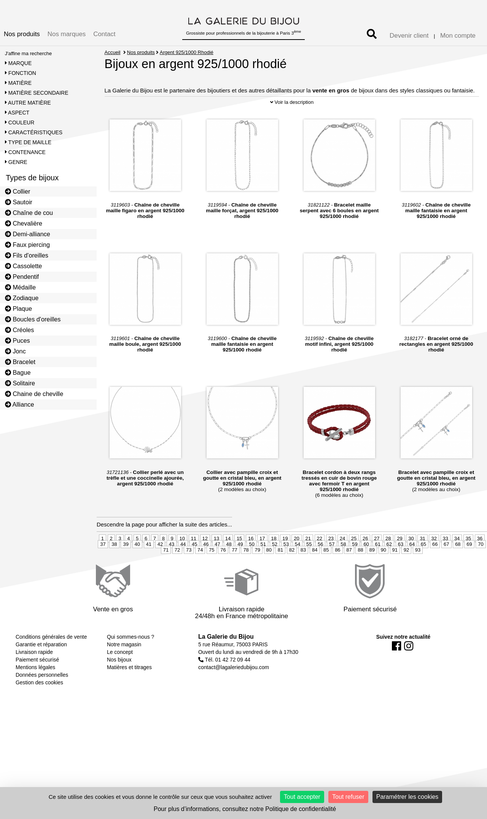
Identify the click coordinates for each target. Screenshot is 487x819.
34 (457, 557)
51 (263, 563)
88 (360, 568)
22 (319, 557)
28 (388, 557)
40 (137, 563)
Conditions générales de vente (51, 655)
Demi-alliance (27, 234)
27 (376, 557)
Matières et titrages (129, 686)
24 (342, 557)
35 (468, 557)
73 (188, 568)
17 (262, 557)
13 (216, 557)
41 (148, 563)
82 (291, 568)
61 (377, 563)
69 (469, 563)
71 (166, 568)
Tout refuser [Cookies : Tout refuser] (348, 797)
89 (371, 568)
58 (343, 563)
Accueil (113, 52)
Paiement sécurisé (37, 678)
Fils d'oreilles (26, 255)
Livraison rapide (34, 671)
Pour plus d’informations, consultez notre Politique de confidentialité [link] (245, 809)
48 (228, 563)
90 (383, 568)
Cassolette (23, 265)
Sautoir (18, 202)
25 (353, 557)
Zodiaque (22, 297)
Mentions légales (35, 686)
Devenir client (409, 35)
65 (423, 563)
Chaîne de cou (29, 212)
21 (307, 557)
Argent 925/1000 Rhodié (187, 52)
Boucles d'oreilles (33, 319)
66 (435, 563)
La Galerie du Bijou (226, 655)
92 (406, 568)
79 (257, 568)
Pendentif (22, 276)
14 (228, 557)
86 (337, 568)
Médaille (20, 287)
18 (273, 557)
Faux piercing (27, 244)
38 (114, 563)
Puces (17, 340)
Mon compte (458, 35)
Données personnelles (42, 693)
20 (296, 557)
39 (125, 563)
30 (411, 557)
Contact (104, 34)
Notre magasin (124, 663)
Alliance (19, 404)
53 (286, 563)
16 (250, 557)
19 (285, 557)
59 (354, 563)
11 (193, 557)
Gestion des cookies (39, 701)
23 (331, 557)
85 (326, 568)
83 (303, 568)
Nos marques (67, 34)
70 (480, 563)
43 (171, 563)
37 (102, 563)
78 (245, 568)
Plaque (18, 308)
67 (446, 563)
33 (445, 557)
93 (417, 568)
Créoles (19, 329)
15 (239, 557)
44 (183, 563)
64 (412, 563)
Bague (18, 372)
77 (234, 568)
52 (274, 563)
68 (457, 563)
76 (223, 568)
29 (399, 557)
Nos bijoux (119, 678)
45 (194, 563)
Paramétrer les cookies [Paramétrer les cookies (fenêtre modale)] (407, 797)
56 (320, 563)
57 (331, 563)
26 (365, 557)
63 (400, 563)
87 (349, 568)
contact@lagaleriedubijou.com (233, 686)
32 (433, 557)
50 (251, 563)
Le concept (120, 671)
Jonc (15, 351)
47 (217, 563)
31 (422, 557)
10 (182, 557)
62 (389, 563)
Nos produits (22, 34)
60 (366, 563)
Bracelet (20, 361)
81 (280, 568)
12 (205, 557)
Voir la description (292, 121)
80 (269, 568)
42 (160, 563)
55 (309, 563)
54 (297, 563)
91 (395, 568)
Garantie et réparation (41, 663)
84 (314, 568)
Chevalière (23, 223)
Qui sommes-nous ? (130, 655)
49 (240, 563)
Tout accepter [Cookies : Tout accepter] (302, 797)
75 (211, 568)
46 (205, 563)
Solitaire (20, 383)
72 (177, 568)
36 (479, 557)
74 (200, 568)
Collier (17, 191)
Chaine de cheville (34, 393)
